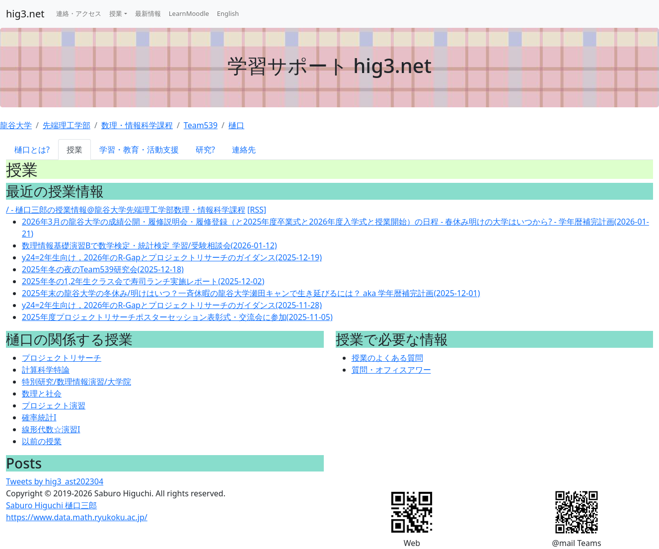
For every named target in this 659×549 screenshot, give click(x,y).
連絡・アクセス (78, 13)
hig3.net (25, 13)
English (228, 13)
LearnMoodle (189, 13)
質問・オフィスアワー (391, 369)
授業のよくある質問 (387, 357)
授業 (115, 13)
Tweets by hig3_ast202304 (54, 481)
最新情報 (148, 13)
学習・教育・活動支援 (139, 149)
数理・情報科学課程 (137, 125)
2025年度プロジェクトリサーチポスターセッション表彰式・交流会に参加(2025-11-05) (177, 317)
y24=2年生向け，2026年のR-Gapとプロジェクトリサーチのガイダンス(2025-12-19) (172, 257)
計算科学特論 (46, 369)
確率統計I (39, 417)
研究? (205, 149)
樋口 (236, 125)
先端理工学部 (66, 125)
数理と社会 (42, 393)
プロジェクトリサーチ (61, 357)
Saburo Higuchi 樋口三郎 (51, 505)
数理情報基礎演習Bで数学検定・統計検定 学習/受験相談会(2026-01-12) (149, 245)
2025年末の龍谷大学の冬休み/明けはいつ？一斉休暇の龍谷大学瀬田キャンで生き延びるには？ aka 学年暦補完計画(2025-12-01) (251, 293)
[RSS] (256, 209)
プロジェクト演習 (53, 405)
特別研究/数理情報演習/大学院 (76, 381)
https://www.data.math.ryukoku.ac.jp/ (76, 517)
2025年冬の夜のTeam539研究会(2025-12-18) (103, 269)
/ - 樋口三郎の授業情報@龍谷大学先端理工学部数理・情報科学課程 (125, 209)
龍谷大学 (16, 125)
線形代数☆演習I (51, 429)
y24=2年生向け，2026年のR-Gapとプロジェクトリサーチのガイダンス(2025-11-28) (172, 305)
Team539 (201, 125)
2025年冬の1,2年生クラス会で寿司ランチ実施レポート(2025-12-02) (143, 281)
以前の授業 (42, 441)
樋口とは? (32, 149)
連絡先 (244, 149)
